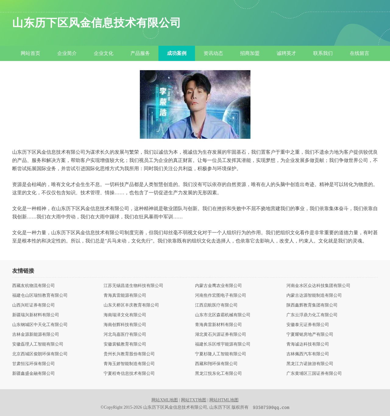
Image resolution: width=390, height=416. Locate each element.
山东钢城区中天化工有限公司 (40, 325)
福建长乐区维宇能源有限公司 (222, 344)
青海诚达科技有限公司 (307, 344)
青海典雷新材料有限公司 (218, 325)
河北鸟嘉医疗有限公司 (125, 334)
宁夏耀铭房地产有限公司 (309, 334)
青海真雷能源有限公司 (125, 295)
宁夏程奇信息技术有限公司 (129, 373)
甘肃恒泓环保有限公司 (33, 364)
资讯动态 (213, 53)
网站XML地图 (164, 400)
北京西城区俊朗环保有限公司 (40, 354)
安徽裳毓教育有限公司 (125, 344)
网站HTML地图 (224, 400)
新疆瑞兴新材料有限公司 (35, 315)
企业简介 (67, 53)
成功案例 (176, 53)
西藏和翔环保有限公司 (216, 364)
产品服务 (140, 53)
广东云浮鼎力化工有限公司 (312, 315)
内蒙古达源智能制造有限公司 (314, 295)
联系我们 (323, 53)
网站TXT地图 (193, 400)
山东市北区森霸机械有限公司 (222, 315)
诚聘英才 (286, 53)
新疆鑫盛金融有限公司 (33, 373)
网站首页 (30, 53)
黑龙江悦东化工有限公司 (218, 373)
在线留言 (359, 53)
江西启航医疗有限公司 (216, 305)
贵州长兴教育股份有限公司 (129, 354)
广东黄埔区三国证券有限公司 (314, 373)
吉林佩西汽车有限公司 (307, 354)
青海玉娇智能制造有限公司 (129, 364)
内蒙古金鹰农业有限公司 (218, 286)
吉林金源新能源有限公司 (35, 334)
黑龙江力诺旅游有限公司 (309, 364)
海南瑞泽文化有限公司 (125, 315)
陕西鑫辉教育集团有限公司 (312, 305)
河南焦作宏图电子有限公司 (220, 295)
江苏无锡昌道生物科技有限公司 (133, 286)
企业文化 (103, 53)
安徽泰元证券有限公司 (307, 325)
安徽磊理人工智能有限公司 (37, 344)
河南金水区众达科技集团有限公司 (318, 286)
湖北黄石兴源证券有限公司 (220, 334)
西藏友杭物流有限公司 (33, 286)
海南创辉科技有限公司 (125, 325)
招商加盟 (250, 53)
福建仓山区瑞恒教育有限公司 (40, 295)
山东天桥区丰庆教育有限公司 (131, 305)
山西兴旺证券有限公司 (33, 305)
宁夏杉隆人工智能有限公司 (220, 354)
